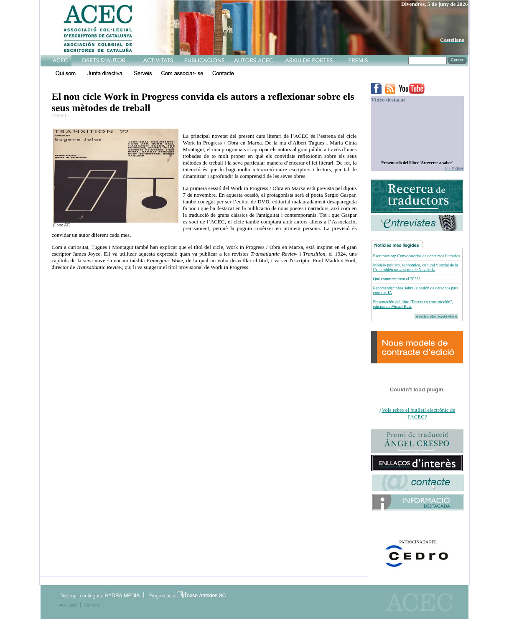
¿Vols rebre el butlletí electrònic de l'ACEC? (417, 413)
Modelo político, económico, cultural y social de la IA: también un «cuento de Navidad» (415, 267)
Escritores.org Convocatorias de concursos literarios (416, 256)
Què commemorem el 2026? (396, 279)
